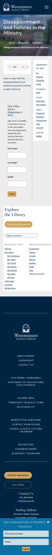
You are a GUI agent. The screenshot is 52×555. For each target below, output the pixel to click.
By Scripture (13, 255)
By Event (11, 263)
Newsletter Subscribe (26, 421)
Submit (12, 194)
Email (11, 177)
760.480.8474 (26, 499)
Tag (31, 270)
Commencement (26, 451)
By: (37, 73)
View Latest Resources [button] (18, 224)
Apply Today (18, 487)
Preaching (41, 120)
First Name (13, 149)
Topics (32, 252)
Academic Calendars (26, 455)
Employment (26, 358)
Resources (23, 42)
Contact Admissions (26, 426)
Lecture (8, 284)
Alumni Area (26, 400)
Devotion (36, 42)
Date (31, 266)
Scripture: (41, 88)
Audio (39, 136)
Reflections (10, 288)
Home (12, 42)
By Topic (11, 259)
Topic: (39, 109)
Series (32, 259)
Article (8, 248)
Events (32, 255)
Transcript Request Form (26, 404)
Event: (39, 97)
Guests (39, 76)
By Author (12, 270)
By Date (11, 273)
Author (32, 263)
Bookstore (26, 446)
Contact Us (26, 367)
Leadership (26, 362)
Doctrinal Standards (26, 380)
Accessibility (26, 408)
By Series (12, 266)
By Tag (10, 277)
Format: (40, 132)
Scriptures (34, 248)
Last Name (13, 163)
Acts (38, 92)
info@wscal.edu (26, 503)
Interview (9, 281)
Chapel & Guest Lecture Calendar (26, 432)
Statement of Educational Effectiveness (26, 386)
